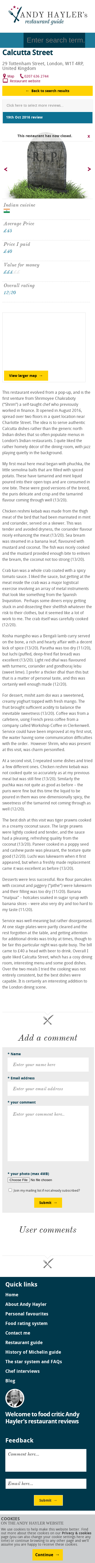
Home (11, 1295)
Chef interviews (22, 1372)
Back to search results (50, 91)
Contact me (17, 1333)
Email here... (20, 1483)
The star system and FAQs (33, 1362)
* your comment (22, 1103)
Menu (12, 40)
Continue (44, 1555)
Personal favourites (26, 1314)
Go (90, 40)
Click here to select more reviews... (35, 106)
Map (10, 77)
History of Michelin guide (33, 1352)
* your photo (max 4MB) (28, 1174)
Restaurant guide (24, 1343)
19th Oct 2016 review (24, 118)
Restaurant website (25, 81)
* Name (14, 1054)
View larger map (23, 376)
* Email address (21, 1078)
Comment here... (23, 1454)
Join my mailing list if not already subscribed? (47, 1190)
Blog (10, 1381)
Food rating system (26, 1324)
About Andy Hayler (26, 1305)
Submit (45, 1203)
